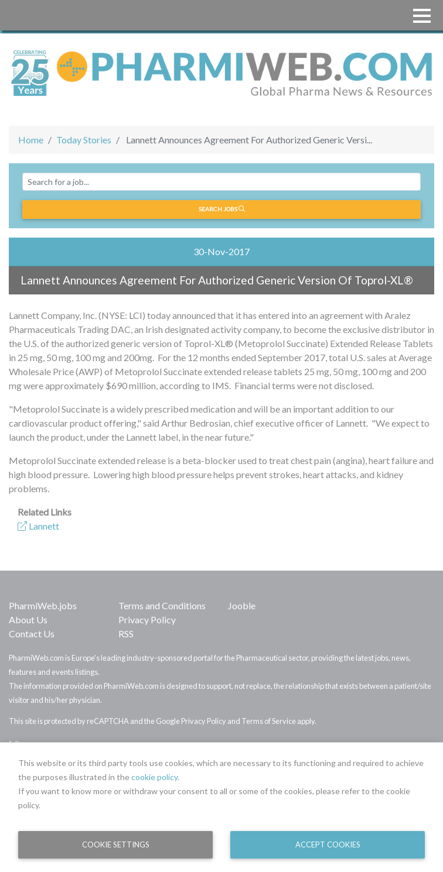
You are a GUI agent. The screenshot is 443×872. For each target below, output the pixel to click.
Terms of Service (268, 721)
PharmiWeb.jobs (43, 605)
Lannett (38, 525)
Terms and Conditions (162, 605)
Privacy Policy (147, 619)
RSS (126, 633)
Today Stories (83, 139)
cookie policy (154, 777)
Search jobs (222, 208)
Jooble (241, 605)
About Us (28, 619)
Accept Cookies (327, 844)
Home (30, 139)
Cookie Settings (115, 844)
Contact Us (31, 633)
